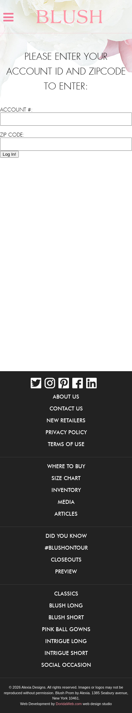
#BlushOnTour (66, 548)
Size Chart (66, 478)
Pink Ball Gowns (66, 629)
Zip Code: (12, 135)
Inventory (66, 490)
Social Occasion (66, 665)
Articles (66, 514)
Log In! (9, 154)
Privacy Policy (66, 432)
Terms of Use (66, 444)
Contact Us (66, 408)
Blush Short (66, 617)
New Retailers (66, 420)
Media (66, 502)
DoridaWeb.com (69, 704)
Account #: (16, 110)
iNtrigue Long (66, 641)
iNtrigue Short (66, 653)
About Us (66, 397)
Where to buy (66, 466)
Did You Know (66, 536)
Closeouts (66, 560)
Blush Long (66, 605)
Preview (66, 571)
